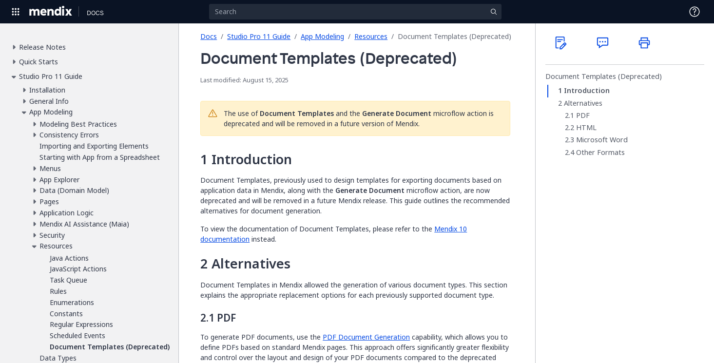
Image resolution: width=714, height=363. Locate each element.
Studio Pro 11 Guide (258, 36)
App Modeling (322, 36)
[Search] (355, 11)
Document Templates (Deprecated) (603, 76)
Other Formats (600, 152)
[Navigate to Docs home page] (95, 11)
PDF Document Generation (366, 337)
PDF (583, 115)
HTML (586, 127)
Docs (208, 36)
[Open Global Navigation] (15, 11)
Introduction (587, 90)
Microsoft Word (602, 139)
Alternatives (583, 103)
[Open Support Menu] (694, 11)
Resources (370, 36)
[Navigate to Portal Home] (51, 12)
